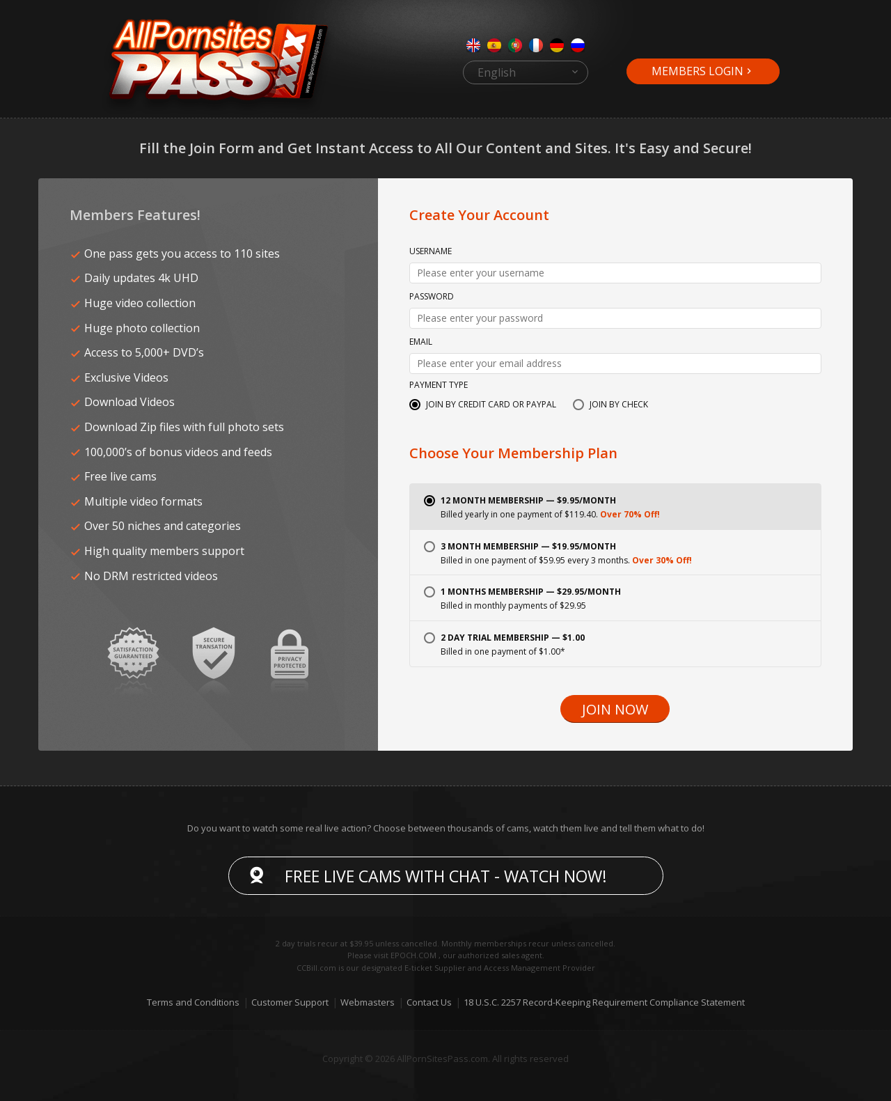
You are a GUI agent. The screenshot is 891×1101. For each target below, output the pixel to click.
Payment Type (438, 386)
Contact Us (429, 1002)
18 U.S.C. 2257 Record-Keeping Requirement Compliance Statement (604, 1002)
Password (431, 297)
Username (430, 252)
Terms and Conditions (193, 1002)
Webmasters (367, 1002)
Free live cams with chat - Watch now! (446, 876)
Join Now (615, 709)
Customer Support (290, 1002)
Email (420, 343)
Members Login (697, 71)
